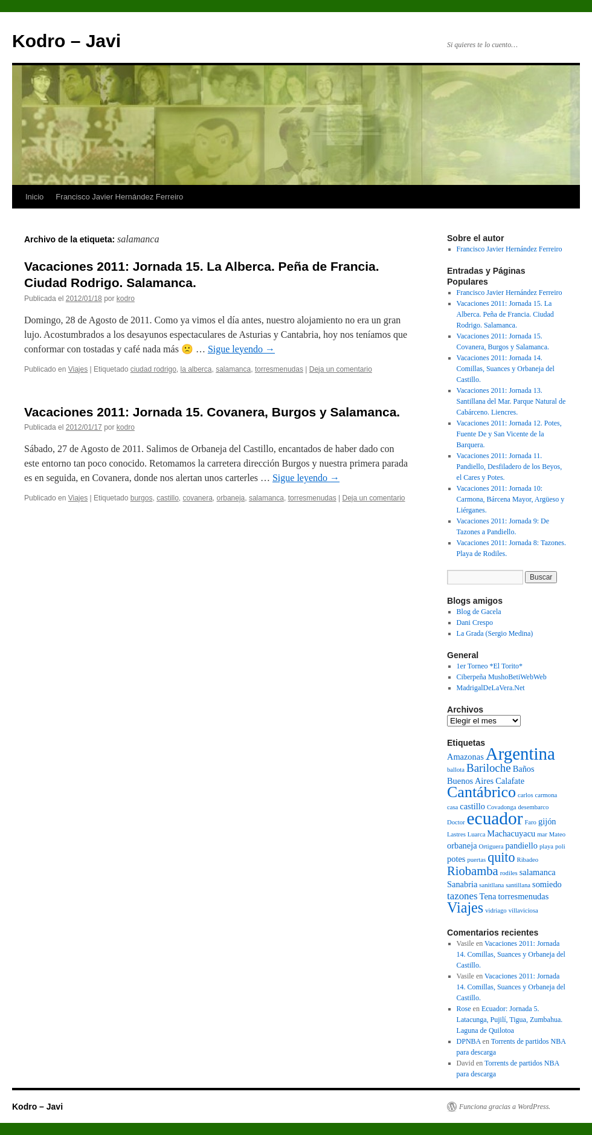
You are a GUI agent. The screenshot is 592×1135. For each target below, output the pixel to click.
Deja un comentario (340, 369)
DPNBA (469, 1041)
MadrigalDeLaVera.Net (491, 688)
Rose (464, 1008)
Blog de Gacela (479, 611)
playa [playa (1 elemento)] (546, 846)
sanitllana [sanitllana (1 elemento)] (491, 885)
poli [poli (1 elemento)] (560, 846)
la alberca (195, 369)
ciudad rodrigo (153, 369)
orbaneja (231, 498)
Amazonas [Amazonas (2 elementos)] (465, 757)
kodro (126, 298)
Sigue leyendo (241, 349)
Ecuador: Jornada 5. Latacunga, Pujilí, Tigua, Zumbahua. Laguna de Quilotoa (510, 1019)
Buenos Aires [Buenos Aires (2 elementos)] (470, 781)
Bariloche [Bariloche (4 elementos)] (488, 768)
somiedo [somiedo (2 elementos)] (547, 884)
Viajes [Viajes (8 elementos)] (465, 907)
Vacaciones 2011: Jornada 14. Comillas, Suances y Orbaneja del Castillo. (506, 369)
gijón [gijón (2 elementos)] (547, 821)
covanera (197, 498)
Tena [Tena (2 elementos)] (488, 896)
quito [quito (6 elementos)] (501, 857)
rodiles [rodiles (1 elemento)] (509, 873)
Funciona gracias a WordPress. (504, 1106)
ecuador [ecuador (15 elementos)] (495, 818)
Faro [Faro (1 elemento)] (530, 822)
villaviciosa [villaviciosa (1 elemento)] (523, 910)
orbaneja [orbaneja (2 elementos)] (462, 845)
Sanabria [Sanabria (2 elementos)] (462, 884)
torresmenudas (279, 369)
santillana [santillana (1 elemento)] (518, 885)
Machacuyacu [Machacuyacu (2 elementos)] (511, 833)
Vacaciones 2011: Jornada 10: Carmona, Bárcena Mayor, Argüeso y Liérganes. (511, 499)
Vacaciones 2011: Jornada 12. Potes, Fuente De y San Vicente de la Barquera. (509, 434)
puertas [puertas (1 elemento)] (476, 859)
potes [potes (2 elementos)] (456, 859)
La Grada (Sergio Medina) (495, 633)
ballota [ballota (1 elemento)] (456, 769)
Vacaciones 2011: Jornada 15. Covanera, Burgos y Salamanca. (212, 412)
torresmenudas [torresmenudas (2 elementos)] (523, 896)
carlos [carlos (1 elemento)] (525, 795)
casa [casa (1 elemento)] (452, 807)
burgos (141, 498)
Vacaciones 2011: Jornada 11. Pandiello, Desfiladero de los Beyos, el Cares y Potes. (509, 466)
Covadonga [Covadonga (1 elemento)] (501, 807)
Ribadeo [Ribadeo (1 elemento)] (528, 859)
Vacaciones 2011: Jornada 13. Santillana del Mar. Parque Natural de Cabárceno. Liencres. (511, 401)
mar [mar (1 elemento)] (542, 834)
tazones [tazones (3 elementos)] (462, 896)
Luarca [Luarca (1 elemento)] (477, 834)
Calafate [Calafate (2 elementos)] (509, 781)
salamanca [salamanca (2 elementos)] (538, 872)
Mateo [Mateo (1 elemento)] (557, 834)
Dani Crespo (475, 622)
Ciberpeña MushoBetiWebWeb (502, 677)
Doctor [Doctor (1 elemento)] (456, 822)
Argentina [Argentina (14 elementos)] (520, 753)
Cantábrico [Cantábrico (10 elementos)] (481, 792)
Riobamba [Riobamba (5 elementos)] (472, 871)
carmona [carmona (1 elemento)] (546, 795)
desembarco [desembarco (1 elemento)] (533, 807)
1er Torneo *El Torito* (490, 666)
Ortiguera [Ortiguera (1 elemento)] (491, 846)
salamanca (233, 369)
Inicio (34, 196)
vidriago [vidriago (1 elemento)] (496, 910)
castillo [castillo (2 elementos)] (472, 806)
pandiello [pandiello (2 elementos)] (521, 845)
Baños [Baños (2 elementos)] (524, 769)
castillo (167, 498)
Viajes (78, 369)
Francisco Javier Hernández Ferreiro (119, 196)
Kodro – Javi (66, 41)
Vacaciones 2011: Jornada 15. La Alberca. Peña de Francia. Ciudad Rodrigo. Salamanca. (505, 314)
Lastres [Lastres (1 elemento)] (456, 834)
